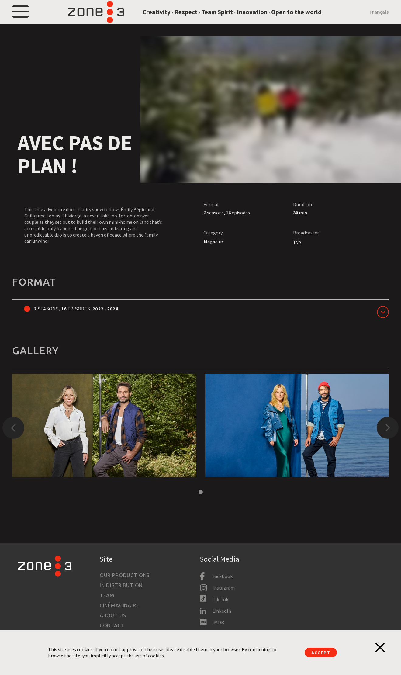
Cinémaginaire (119, 605)
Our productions (125, 575)
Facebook (223, 576)
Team (107, 595)
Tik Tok (221, 599)
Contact (112, 625)
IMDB (218, 622)
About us (113, 615)
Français (379, 19)
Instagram (224, 588)
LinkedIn (222, 611)
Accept (320, 652)
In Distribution (121, 585)
